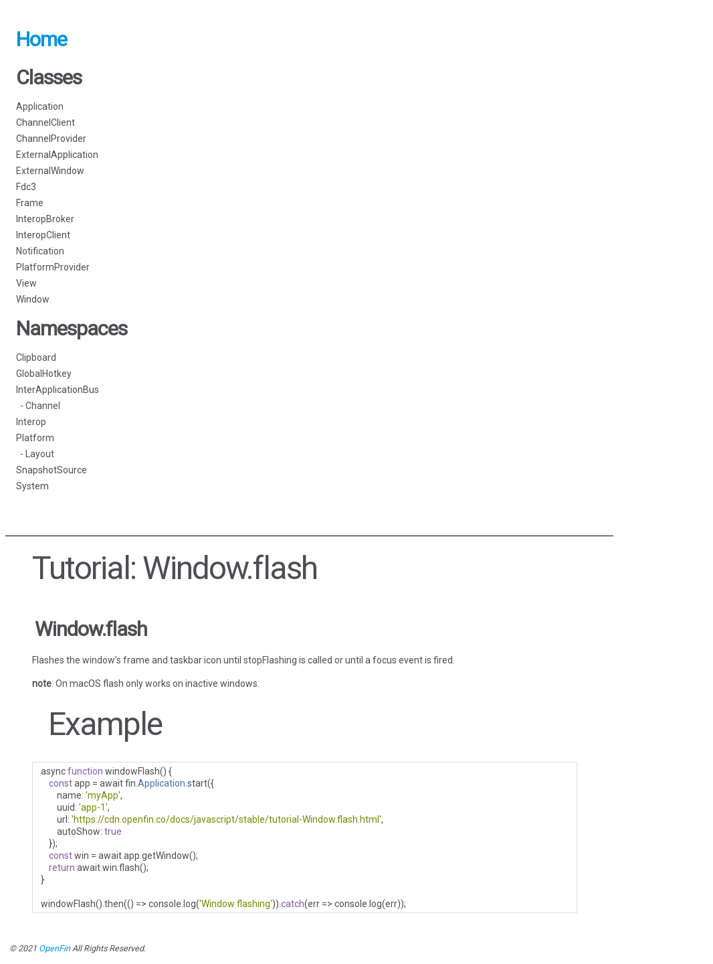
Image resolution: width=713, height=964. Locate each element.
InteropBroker (45, 219)
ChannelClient (45, 122)
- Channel (38, 405)
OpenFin (54, 948)
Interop (31, 421)
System (32, 486)
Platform (35, 437)
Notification (40, 251)
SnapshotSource (51, 470)
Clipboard (36, 357)
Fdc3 (26, 186)
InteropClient (43, 235)
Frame (29, 202)
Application (40, 106)
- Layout (35, 454)
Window (32, 299)
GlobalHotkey (44, 373)
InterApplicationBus (57, 389)
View (26, 283)
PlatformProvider (53, 267)
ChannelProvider (51, 138)
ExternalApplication (57, 154)
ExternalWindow (50, 170)
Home (41, 39)
